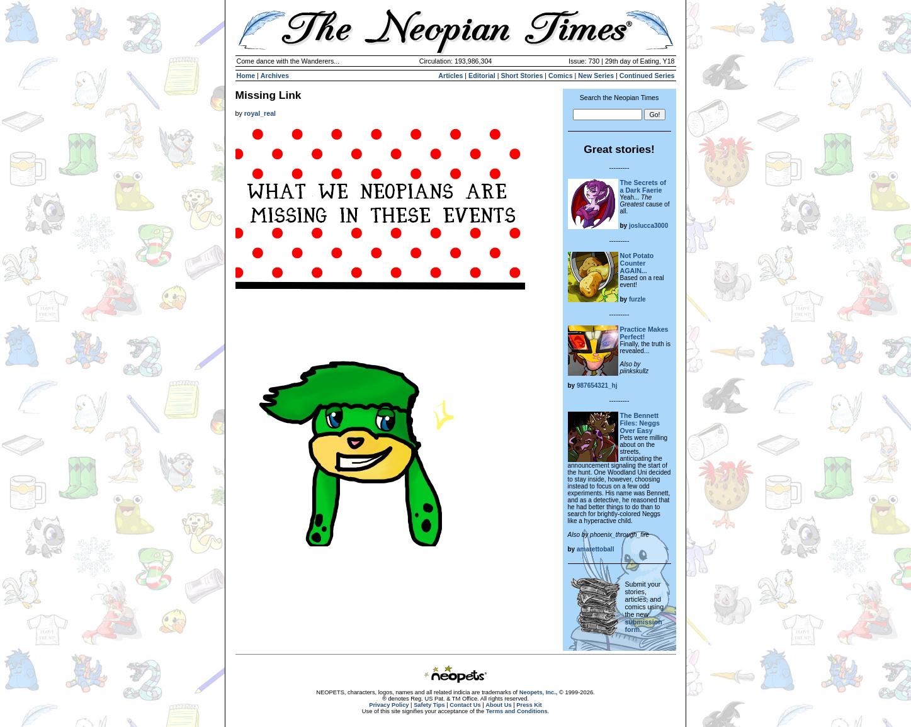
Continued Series (647, 75)
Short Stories (522, 75)
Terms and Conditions (517, 711)
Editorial (481, 75)
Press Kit (528, 705)
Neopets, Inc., (538, 692)
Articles (450, 75)
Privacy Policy (389, 705)
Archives (275, 75)
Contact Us (465, 705)
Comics (560, 75)
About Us (498, 705)
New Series (596, 75)
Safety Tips (429, 705)
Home (246, 75)
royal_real (260, 113)
